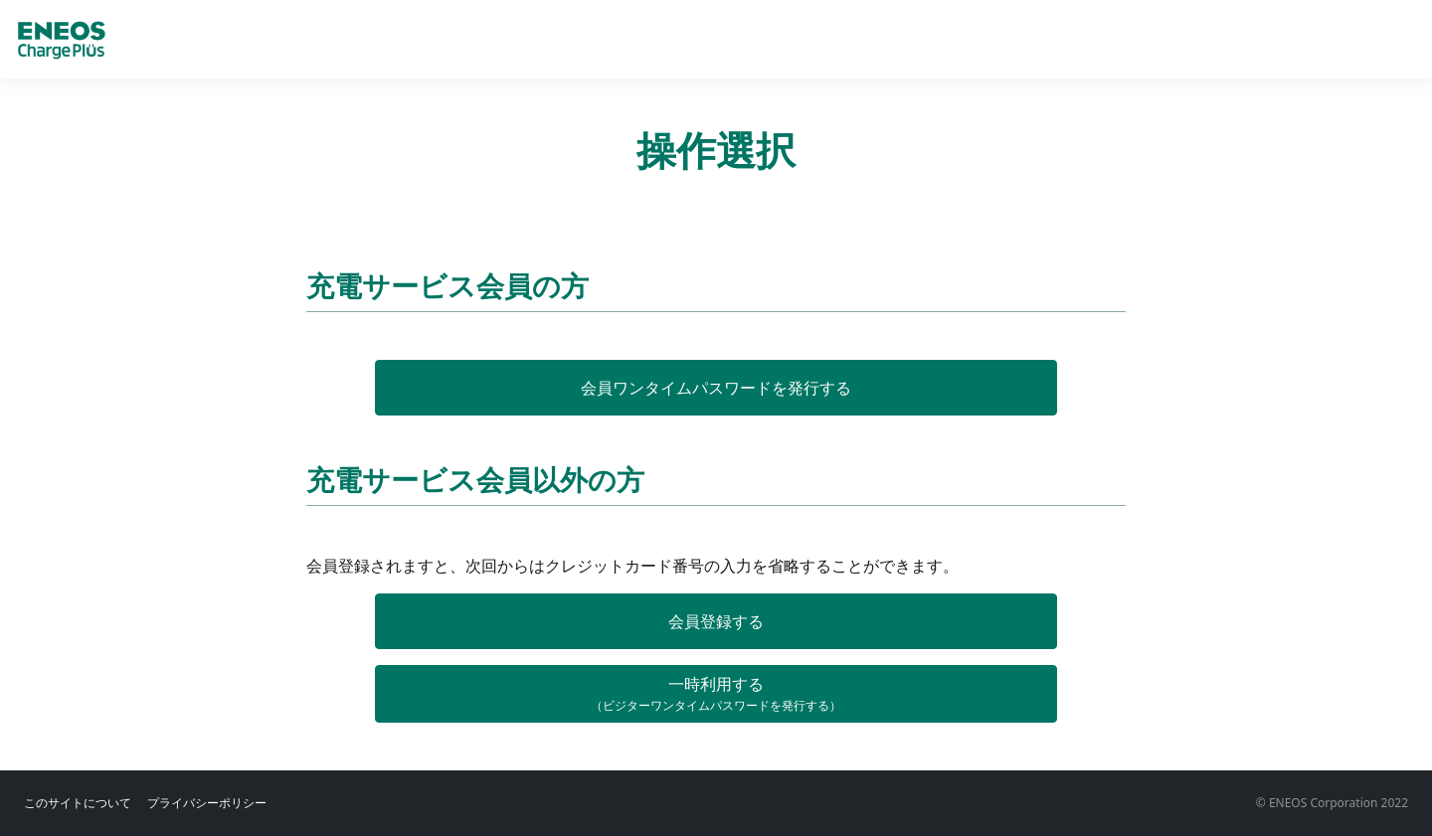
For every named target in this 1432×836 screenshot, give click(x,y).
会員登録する (716, 621)
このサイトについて (77, 802)
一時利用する (716, 693)
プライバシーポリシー (207, 802)
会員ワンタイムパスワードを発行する (716, 388)
